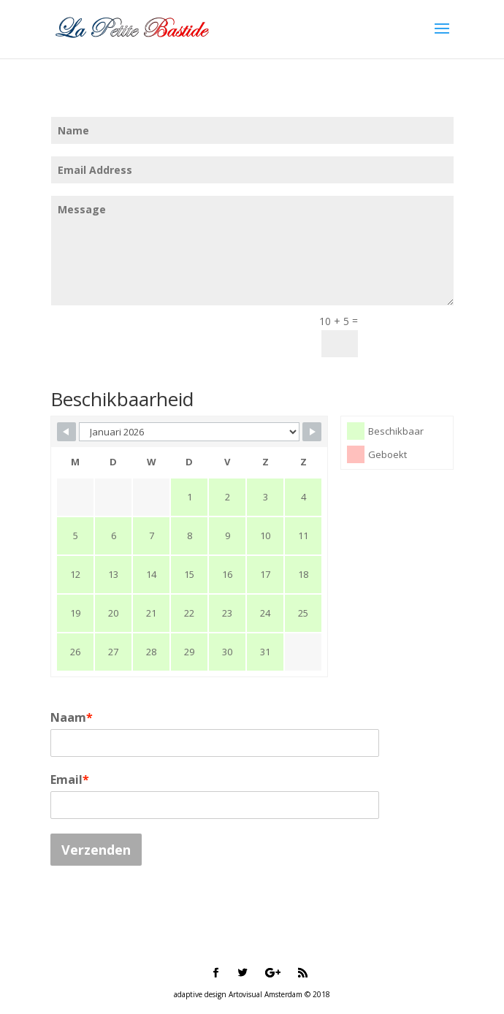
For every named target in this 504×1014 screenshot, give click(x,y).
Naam (71, 717)
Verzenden (96, 849)
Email (69, 779)
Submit (412, 334)
